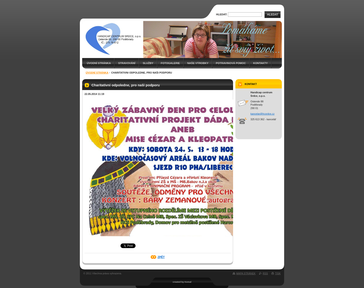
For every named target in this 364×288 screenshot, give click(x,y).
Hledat (272, 14)
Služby (148, 63)
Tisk (278, 273)
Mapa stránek (246, 273)
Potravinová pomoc (231, 63)
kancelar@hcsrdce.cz (262, 113)
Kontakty (260, 63)
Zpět (161, 257)
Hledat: (221, 14)
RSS (265, 273)
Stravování (126, 63)
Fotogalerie (170, 63)
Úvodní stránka (99, 63)
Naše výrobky (197, 63)
